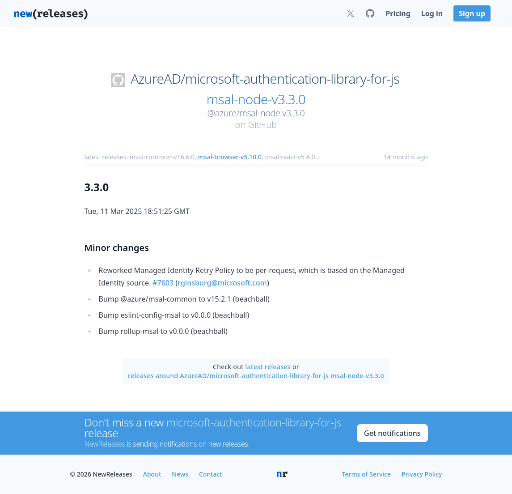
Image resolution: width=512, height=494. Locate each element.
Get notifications (392, 433)
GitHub (262, 125)
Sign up (472, 13)
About (152, 474)
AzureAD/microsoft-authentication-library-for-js (265, 78)
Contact (210, 474)
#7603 (162, 283)
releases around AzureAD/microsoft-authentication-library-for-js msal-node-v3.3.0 (256, 375)
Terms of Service (366, 474)
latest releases (268, 366)
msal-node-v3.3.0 (256, 99)
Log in (432, 13)
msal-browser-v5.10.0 (230, 157)
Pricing (397, 13)
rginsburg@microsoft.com (222, 283)
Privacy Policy (422, 474)
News (180, 474)
